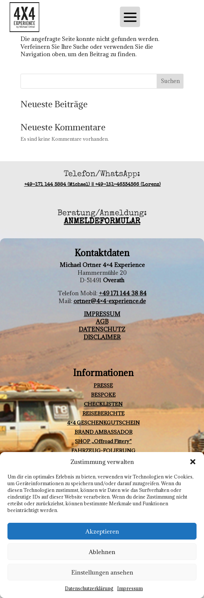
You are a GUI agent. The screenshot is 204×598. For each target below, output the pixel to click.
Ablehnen (102, 552)
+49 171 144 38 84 (123, 293)
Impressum (130, 588)
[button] (193, 461)
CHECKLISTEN (103, 404)
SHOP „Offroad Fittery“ (103, 441)
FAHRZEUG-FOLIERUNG (103, 450)
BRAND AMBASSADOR (103, 432)
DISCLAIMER (102, 337)
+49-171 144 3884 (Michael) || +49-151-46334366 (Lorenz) (92, 184)
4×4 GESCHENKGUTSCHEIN (103, 422)
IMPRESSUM (102, 314)
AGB (102, 321)
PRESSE (103, 385)
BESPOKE (103, 394)
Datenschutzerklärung (89, 588)
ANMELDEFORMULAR (102, 222)
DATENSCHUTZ (102, 329)
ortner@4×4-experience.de (109, 301)
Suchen (170, 81)
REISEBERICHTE (103, 413)
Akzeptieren (102, 531)
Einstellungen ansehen (102, 572)
